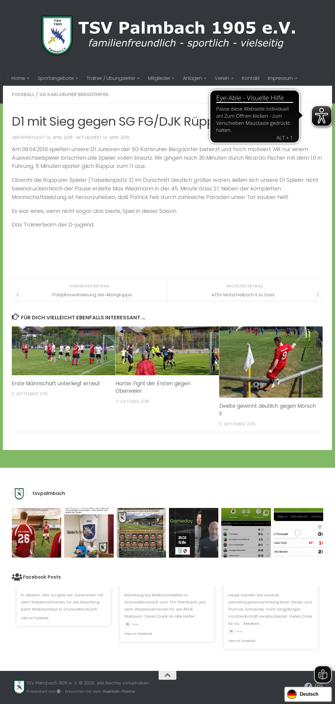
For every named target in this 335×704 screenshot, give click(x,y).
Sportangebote (56, 78)
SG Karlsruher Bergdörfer (73, 94)
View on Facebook (35, 618)
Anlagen (192, 78)
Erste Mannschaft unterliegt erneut (56, 383)
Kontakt (251, 78)
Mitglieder (159, 78)
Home (18, 78)
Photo (131, 624)
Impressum (280, 78)
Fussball (23, 94)
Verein (222, 78)
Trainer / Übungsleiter (111, 78)
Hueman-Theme (119, 691)
